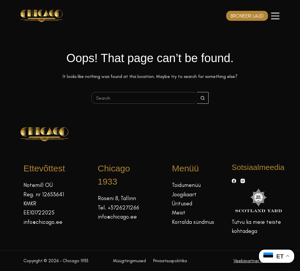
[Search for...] (144, 98)
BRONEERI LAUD (247, 16)
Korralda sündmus (193, 222)
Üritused (182, 203)
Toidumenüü (186, 185)
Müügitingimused (129, 260)
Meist (178, 212)
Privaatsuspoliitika (170, 260)
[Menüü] (275, 16)
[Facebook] (234, 181)
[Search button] (203, 98)
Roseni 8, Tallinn (117, 198)
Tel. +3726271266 (118, 207)
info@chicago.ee (42, 222)
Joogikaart (184, 194)
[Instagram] (243, 181)
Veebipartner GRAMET (255, 260)
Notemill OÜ (38, 185)
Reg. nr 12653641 (43, 194)
